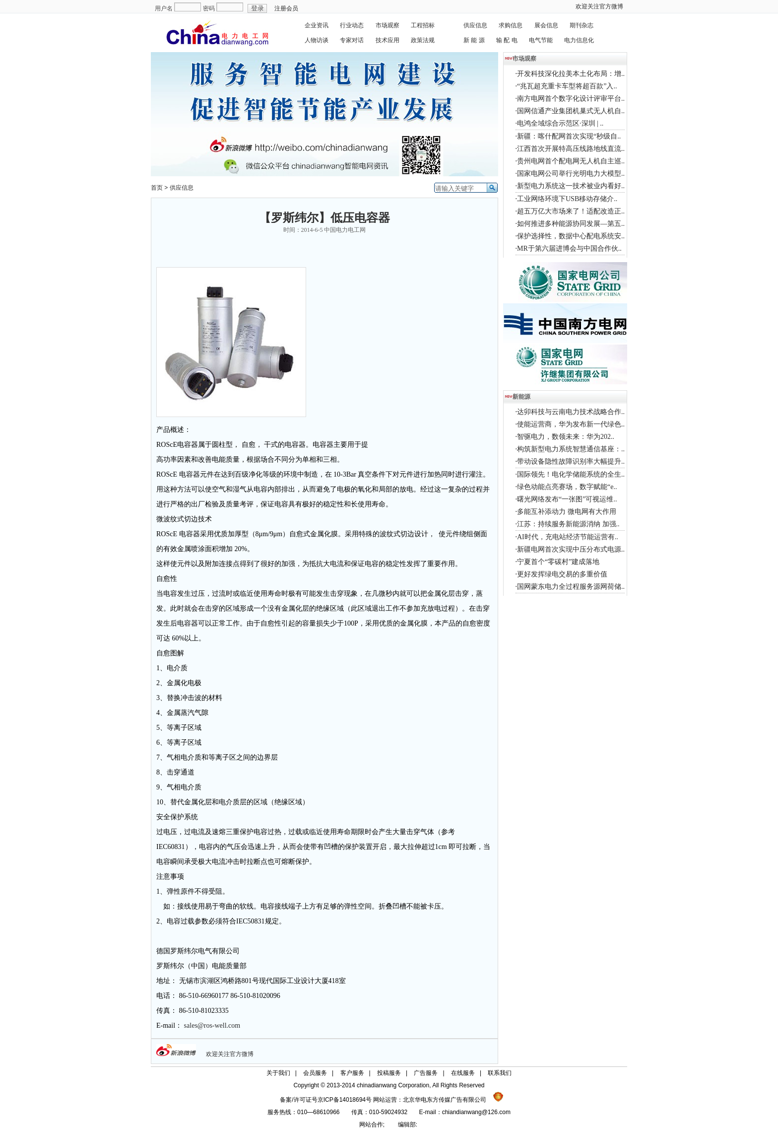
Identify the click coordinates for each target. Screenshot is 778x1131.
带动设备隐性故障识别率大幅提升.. (571, 461)
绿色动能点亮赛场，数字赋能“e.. (567, 487)
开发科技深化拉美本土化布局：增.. (571, 73)
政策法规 (423, 40)
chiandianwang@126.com (476, 1112)
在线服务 (463, 1072)
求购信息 (510, 25)
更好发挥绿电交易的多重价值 (562, 574)
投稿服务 (389, 1072)
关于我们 (278, 1072)
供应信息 (475, 25)
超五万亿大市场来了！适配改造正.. (571, 211)
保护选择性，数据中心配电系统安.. (571, 236)
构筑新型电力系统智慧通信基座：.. (571, 449)
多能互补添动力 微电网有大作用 (566, 511)
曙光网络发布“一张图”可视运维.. (567, 499)
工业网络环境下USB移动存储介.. (567, 199)
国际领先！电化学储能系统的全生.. (571, 474)
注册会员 (286, 8)
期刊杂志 (581, 25)
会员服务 (315, 1072)
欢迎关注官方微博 (599, 6)
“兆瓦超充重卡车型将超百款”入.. (567, 86)
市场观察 (387, 25)
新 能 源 (474, 40)
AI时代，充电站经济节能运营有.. (567, 537)
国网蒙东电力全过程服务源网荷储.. (571, 586)
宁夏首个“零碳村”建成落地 (558, 562)
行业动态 (352, 25)
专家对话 (352, 40)
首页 (157, 187)
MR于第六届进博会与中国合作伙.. (569, 248)
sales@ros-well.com (212, 1025)
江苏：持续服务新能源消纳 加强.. (568, 524)
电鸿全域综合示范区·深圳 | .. (560, 123)
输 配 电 (507, 40)
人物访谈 (316, 40)
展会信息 (546, 25)
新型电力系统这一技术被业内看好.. (571, 186)
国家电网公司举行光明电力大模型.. (571, 173)
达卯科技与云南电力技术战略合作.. (571, 412)
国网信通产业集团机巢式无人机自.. (571, 111)
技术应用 (387, 40)
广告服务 (426, 1072)
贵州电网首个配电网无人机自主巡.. (571, 161)
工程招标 (423, 25)
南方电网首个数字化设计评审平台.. (571, 98)
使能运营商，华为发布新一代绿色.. (571, 424)
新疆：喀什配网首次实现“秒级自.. (569, 136)
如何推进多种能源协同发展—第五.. (571, 223)
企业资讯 (316, 25)
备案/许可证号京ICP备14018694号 (326, 1099)
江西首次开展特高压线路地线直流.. (571, 148)
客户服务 (352, 1072)
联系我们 (500, 1072)
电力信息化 (579, 40)
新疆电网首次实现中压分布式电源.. (571, 549)
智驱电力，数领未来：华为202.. (565, 436)
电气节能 (541, 40)
